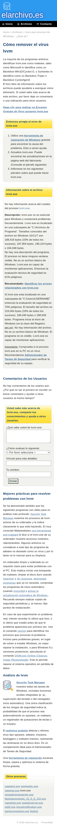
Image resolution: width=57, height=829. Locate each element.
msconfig (18, 591)
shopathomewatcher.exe (19, 794)
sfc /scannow (24, 578)
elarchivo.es (31, 822)
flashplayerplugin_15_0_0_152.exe (25, 798)
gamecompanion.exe (17, 811)
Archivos (24, 24)
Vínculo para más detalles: (22, 458)
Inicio (7, 24)
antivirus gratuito (17, 730)
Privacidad (47, 822)
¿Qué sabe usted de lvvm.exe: (24, 427)
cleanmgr (8, 578)
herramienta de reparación (25, 758)
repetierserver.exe (32, 802)
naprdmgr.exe (13, 802)
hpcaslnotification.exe (29, 807)
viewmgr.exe (12, 790)
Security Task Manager (30, 682)
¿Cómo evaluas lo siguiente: (23, 448)
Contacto (44, 24)
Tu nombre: (13, 469)
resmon (21, 631)
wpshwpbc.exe (29, 786)
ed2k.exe (10, 807)
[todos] (34, 811)
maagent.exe (12, 786)
